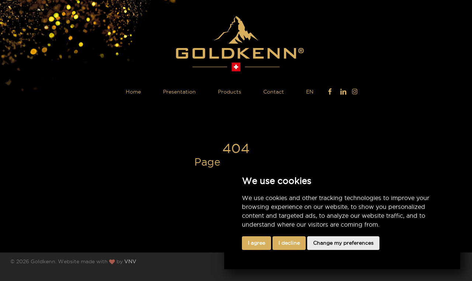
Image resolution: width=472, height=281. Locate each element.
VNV (130, 261)
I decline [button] (289, 243)
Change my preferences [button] (343, 243)
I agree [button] (256, 243)
